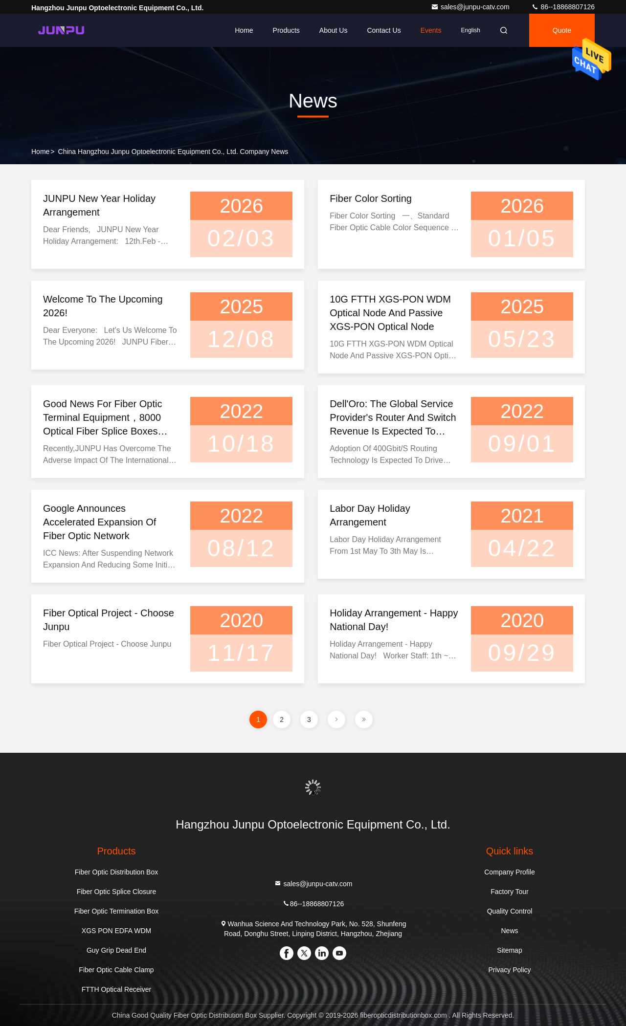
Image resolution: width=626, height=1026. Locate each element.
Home (244, 30)
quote (562, 30)
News (509, 931)
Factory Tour (510, 891)
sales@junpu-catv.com (471, 7)
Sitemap (509, 950)
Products (286, 30)
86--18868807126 (563, 7)
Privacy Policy (509, 970)
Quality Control (510, 911)
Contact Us (384, 30)
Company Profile (509, 872)
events (431, 30)
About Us (333, 30)
